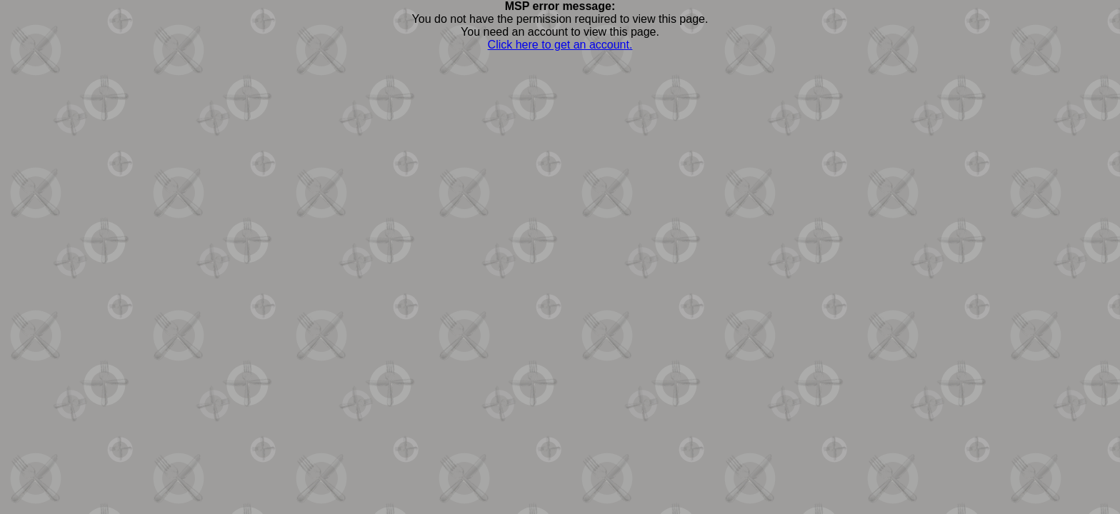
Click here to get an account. (560, 45)
